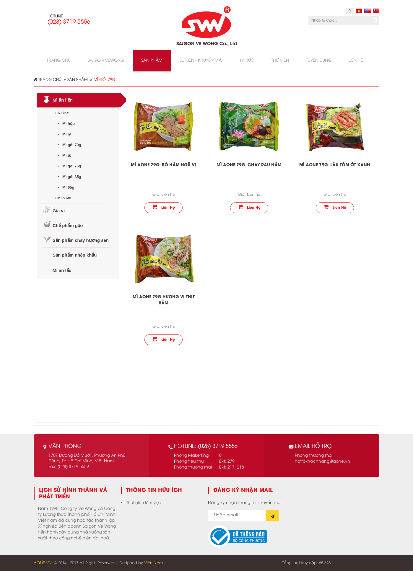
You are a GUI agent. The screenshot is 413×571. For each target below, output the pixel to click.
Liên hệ (163, 207)
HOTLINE (55, 16)
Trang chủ (47, 79)
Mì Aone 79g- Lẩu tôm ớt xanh (334, 165)
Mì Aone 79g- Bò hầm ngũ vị (163, 165)
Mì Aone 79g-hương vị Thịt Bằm (164, 300)
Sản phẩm (77, 79)
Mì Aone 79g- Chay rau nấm (249, 165)
